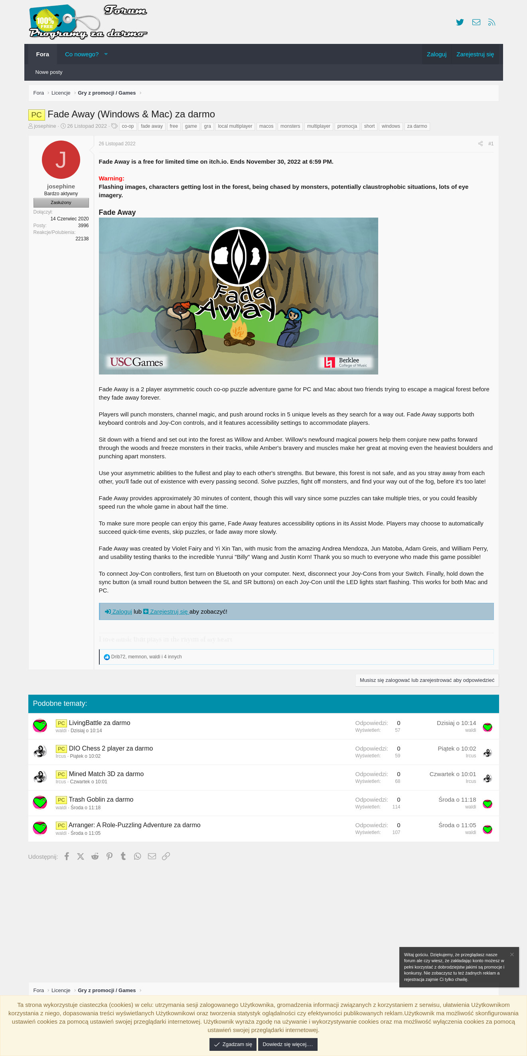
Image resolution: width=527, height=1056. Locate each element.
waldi (63, 732)
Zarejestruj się (168, 613)
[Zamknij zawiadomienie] (511, 955)
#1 (488, 146)
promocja (349, 128)
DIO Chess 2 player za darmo (113, 750)
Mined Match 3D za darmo (108, 776)
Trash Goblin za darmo (103, 801)
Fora (42, 54)
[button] (106, 54)
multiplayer (320, 128)
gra (209, 128)
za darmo (419, 128)
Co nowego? (82, 54)
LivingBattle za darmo (101, 724)
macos (268, 128)
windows (393, 128)
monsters (292, 128)
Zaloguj (120, 613)
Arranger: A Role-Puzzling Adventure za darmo (137, 827)
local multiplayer (237, 128)
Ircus (63, 758)
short (371, 128)
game (193, 128)
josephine (47, 128)
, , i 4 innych (148, 659)
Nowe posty (49, 72)
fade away (154, 128)
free (176, 128)
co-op (130, 128)
